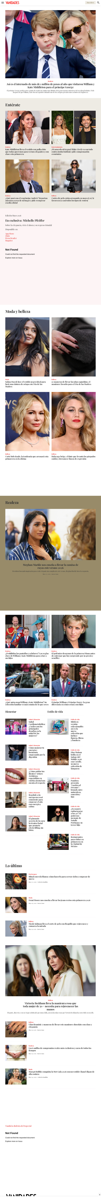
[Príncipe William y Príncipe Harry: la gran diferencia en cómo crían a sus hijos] (74, 680)
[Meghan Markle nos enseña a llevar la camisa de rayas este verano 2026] (50, 534)
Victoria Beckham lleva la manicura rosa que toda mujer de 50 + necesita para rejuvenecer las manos (50, 1006)
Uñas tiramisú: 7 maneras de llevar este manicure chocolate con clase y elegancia (60, 1025)
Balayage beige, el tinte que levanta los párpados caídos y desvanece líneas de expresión (73, 457)
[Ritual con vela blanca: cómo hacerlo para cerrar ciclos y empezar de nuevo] (16, 881)
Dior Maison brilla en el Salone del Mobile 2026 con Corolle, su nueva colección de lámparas (76, 760)
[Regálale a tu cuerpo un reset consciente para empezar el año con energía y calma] (16, 800)
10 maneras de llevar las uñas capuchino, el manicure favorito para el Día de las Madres (71, 383)
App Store (9, 233)
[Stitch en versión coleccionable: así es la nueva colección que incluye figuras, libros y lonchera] (58, 727)
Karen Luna (55, 574)
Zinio (7, 236)
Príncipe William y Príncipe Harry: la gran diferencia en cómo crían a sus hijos (71, 703)
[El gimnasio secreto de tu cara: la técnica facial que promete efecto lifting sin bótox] (16, 823)
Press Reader (11, 238)
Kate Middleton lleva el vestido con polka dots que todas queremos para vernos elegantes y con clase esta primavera (27, 151)
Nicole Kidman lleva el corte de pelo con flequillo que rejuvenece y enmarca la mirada (58, 925)
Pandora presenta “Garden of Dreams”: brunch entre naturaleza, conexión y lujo (77, 788)
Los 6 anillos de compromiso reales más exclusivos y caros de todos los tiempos (60, 1049)
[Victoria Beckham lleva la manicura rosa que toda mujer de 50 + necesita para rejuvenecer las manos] (50, 970)
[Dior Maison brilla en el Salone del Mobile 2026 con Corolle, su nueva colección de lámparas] (58, 757)
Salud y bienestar (34, 719)
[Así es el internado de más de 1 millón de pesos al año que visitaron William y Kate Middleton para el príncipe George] (50, 44)
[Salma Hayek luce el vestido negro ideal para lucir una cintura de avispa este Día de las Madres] (27, 346)
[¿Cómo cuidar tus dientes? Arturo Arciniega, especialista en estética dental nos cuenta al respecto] (16, 776)
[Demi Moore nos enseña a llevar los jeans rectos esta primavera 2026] (16, 905)
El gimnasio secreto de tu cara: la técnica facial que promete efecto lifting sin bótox (37, 824)
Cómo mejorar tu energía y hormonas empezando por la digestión (37, 752)
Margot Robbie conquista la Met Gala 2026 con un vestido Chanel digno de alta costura (61, 1072)
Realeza (50, 81)
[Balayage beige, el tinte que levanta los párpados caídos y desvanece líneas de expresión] (74, 421)
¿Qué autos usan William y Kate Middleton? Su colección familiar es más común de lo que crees (26, 703)
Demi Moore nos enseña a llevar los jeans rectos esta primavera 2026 (59, 900)
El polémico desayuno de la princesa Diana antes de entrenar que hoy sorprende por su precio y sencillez (73, 655)
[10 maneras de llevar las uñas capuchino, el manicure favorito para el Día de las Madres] (74, 346)
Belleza (54, 196)
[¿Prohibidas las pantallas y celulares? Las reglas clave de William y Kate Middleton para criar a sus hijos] (27, 631)
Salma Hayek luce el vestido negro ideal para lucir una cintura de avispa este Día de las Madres (25, 384)
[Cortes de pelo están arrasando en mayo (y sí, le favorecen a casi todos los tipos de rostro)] (74, 176)
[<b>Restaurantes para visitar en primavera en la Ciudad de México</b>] (58, 842)
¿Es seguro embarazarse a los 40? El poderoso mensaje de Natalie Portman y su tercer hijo (77, 817)
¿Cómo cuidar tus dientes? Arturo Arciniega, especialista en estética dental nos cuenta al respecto (37, 777)
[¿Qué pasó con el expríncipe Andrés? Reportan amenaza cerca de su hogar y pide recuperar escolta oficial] (27, 176)
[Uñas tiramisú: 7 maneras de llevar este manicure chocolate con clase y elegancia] (16, 1029)
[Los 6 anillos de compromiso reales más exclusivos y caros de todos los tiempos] (16, 1053)
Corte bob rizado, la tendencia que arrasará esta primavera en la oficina (26, 457)
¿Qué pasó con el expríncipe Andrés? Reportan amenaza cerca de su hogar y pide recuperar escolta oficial (26, 200)
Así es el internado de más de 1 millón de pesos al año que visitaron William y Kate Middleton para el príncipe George (50, 85)
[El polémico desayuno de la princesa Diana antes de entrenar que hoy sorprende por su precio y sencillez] (74, 631)
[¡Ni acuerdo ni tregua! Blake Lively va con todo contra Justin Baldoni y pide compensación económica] (74, 127)
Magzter (9, 240)
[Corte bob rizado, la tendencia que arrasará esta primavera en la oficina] (27, 421)
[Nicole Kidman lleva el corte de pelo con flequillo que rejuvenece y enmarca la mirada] (16, 929)
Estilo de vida (75, 719)
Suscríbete (90, 3)
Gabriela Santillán (43, 882)
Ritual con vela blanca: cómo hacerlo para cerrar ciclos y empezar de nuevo (59, 877)
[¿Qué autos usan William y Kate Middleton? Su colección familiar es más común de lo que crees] (27, 680)
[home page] (12, 2)
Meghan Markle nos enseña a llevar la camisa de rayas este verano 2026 (50, 566)
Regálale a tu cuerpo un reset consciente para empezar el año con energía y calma (36, 801)
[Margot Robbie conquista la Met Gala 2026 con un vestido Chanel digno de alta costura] (16, 1077)
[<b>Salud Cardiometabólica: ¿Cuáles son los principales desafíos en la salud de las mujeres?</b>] (16, 727)
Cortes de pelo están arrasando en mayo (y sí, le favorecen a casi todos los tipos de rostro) (73, 199)
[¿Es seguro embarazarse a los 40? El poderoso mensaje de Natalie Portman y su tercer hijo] (58, 814)
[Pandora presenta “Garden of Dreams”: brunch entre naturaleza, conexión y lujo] (58, 785)
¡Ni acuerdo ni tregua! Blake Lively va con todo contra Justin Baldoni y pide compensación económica (72, 151)
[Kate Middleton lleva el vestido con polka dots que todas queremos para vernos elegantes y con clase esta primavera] (27, 127)
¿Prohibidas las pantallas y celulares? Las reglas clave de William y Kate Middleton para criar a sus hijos (27, 655)
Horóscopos (33, 874)
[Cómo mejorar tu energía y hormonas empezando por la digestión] (16, 753)
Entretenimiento (57, 147)
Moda (7, 379)
